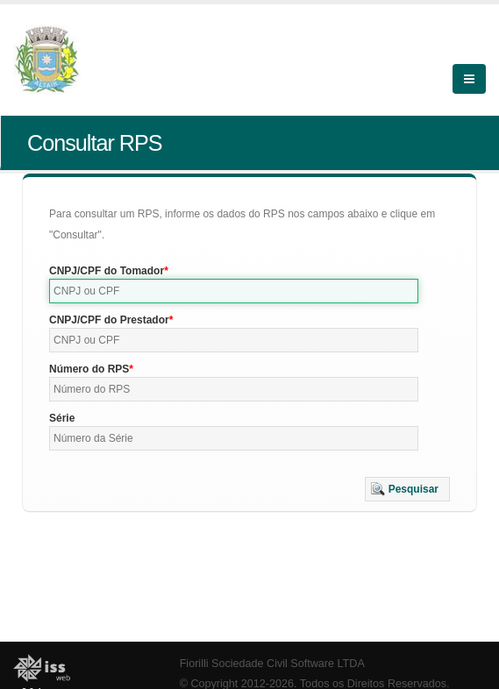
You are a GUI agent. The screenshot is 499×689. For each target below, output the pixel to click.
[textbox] (233, 291)
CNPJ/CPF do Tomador (106, 271)
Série (62, 418)
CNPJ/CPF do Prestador (109, 320)
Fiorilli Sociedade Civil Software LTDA (272, 663)
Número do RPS (89, 369)
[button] (407, 489)
